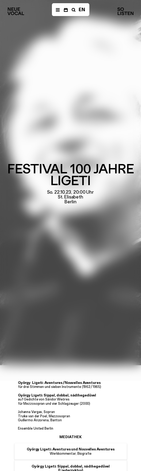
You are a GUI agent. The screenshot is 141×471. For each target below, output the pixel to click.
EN (82, 9)
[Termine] (66, 9)
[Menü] (58, 9)
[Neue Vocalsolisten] (15, 11)
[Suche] (73, 9)
